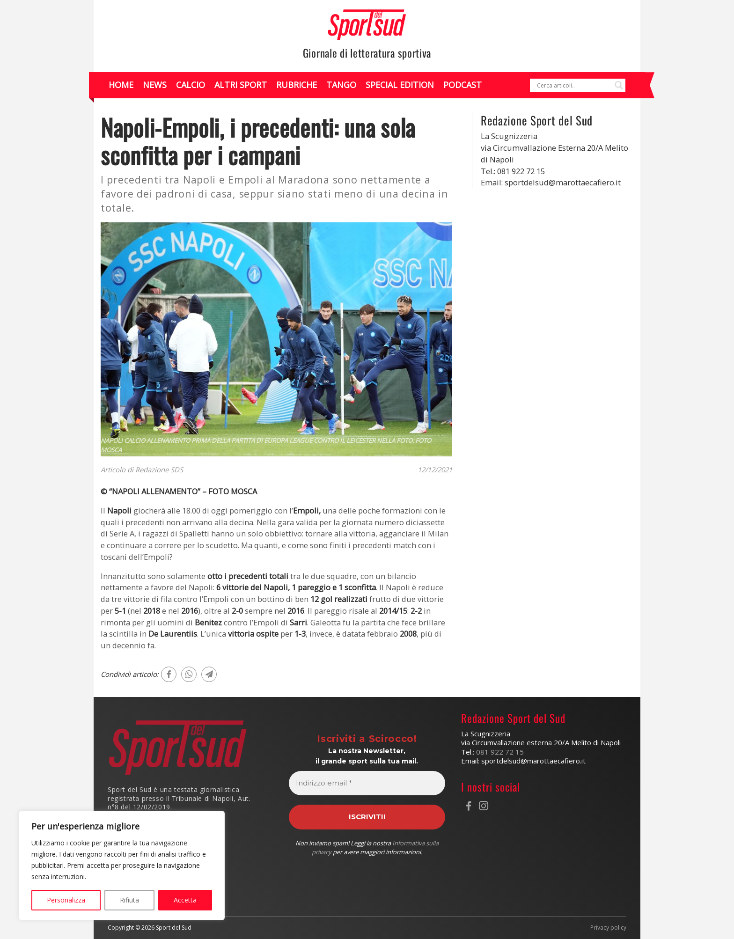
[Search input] (573, 85)
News (155, 84)
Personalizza (66, 899)
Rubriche (296, 84)
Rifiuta (129, 899)
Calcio (190, 84)
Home (121, 84)
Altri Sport (240, 84)
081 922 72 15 (500, 751)
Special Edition (400, 84)
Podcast (462, 84)
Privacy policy (608, 928)
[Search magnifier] (618, 85)
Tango (341, 84)
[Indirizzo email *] (367, 783)
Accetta (185, 899)
